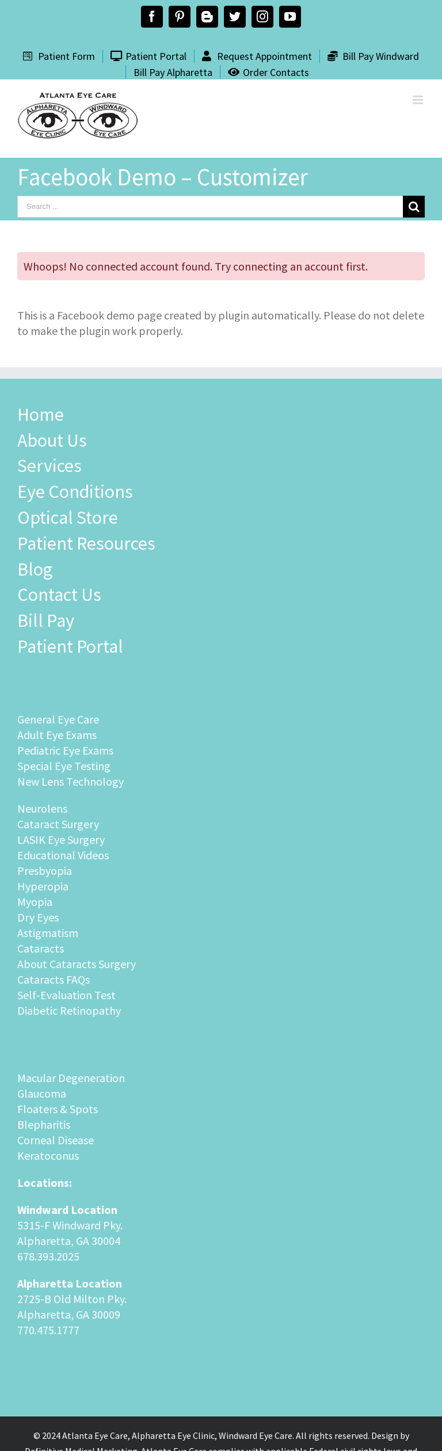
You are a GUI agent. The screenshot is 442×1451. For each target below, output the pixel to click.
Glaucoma (41, 1093)
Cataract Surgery (58, 824)
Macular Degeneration (71, 1078)
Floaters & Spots (57, 1109)
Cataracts (40, 948)
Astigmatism (47, 933)
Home (40, 414)
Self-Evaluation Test (66, 995)
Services (49, 465)
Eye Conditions (75, 491)
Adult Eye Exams (57, 735)
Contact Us (59, 594)
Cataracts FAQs (53, 979)
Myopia (34, 901)
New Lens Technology (70, 781)
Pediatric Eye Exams (65, 750)
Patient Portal (70, 646)
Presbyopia (44, 870)
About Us (52, 440)
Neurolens (42, 808)
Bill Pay (45, 620)
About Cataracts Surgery (76, 964)
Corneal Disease (55, 1140)
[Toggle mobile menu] (419, 100)
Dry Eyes (38, 917)
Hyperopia (42, 886)
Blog (34, 569)
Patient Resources (86, 543)
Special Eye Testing (63, 766)
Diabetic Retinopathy (69, 1010)
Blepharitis (43, 1124)
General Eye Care (58, 719)
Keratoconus (48, 1155)
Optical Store (67, 517)
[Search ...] (210, 207)
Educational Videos (63, 855)
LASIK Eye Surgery (61, 839)
